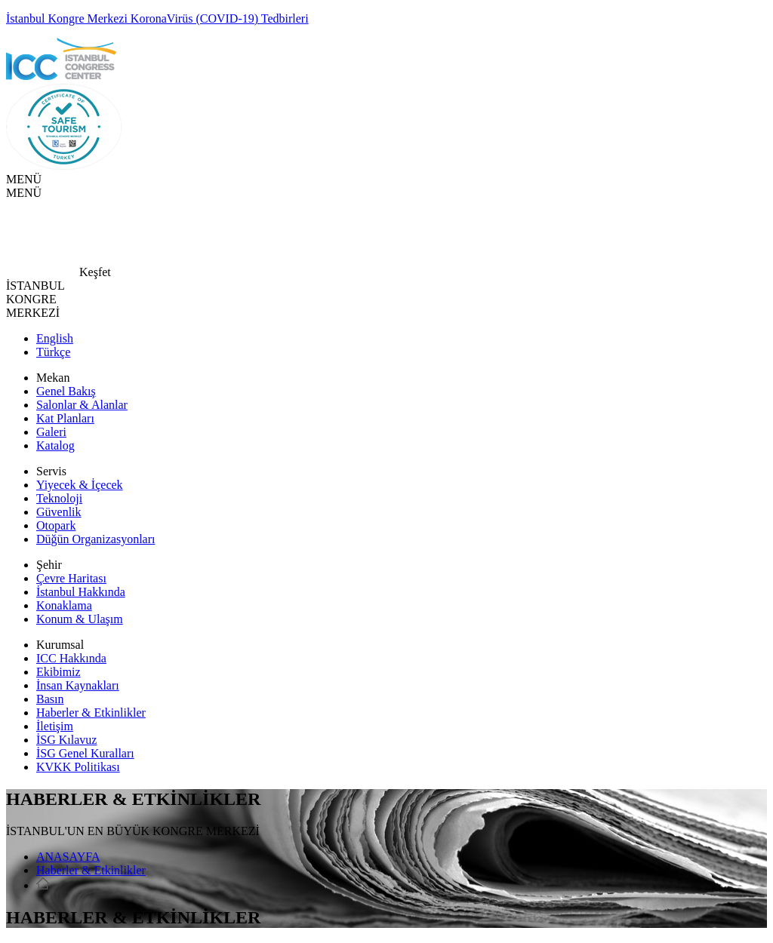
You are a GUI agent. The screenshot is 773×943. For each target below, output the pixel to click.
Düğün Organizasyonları (95, 539)
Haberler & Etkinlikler (91, 712)
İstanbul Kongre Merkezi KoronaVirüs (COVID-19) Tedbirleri (157, 18)
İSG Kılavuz (66, 739)
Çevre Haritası (71, 578)
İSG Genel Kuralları (85, 753)
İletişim (54, 726)
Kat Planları (65, 418)
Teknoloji (59, 498)
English (54, 338)
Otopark (55, 525)
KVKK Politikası (78, 766)
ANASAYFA (68, 856)
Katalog (55, 445)
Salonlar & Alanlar (82, 404)
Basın (49, 699)
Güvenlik (59, 511)
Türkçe (53, 352)
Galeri (51, 431)
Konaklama (64, 605)
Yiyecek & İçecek (79, 484)
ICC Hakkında (71, 658)
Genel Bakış (66, 391)
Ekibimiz (58, 671)
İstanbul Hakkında (80, 591)
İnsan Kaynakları (77, 685)
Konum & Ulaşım (79, 619)
